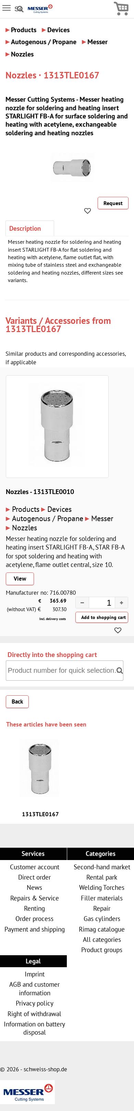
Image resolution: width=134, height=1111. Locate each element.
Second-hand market (102, 866)
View (20, 578)
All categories (102, 939)
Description (25, 228)
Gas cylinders (102, 918)
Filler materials (102, 898)
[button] (121, 602)
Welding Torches (101, 887)
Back (17, 701)
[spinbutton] (95, 603)
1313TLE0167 (33, 328)
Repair (101, 908)
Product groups (101, 949)
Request (113, 203)
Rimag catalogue (102, 929)
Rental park (101, 877)
